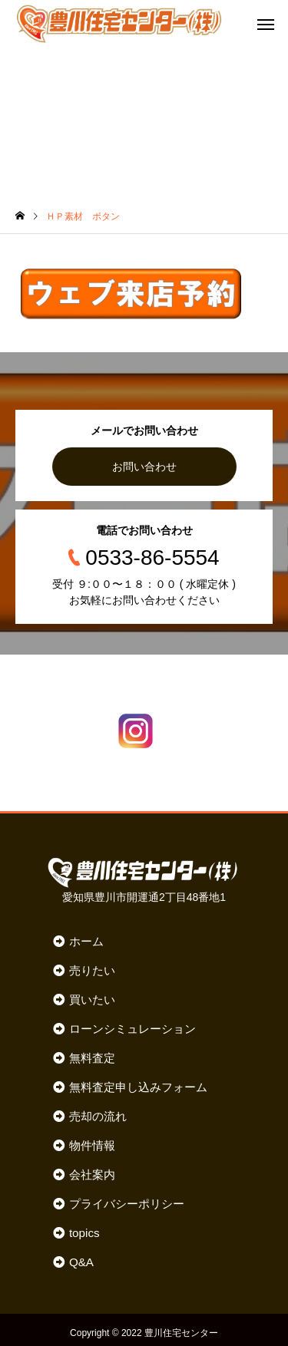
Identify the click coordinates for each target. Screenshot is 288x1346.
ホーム (86, 941)
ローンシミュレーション (132, 1028)
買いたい (92, 999)
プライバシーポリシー (126, 1203)
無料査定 (92, 1057)
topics (84, 1232)
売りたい (92, 970)
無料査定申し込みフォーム (138, 1087)
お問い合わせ (144, 466)
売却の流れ (98, 1116)
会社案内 (92, 1174)
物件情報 (92, 1145)
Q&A (81, 1261)
